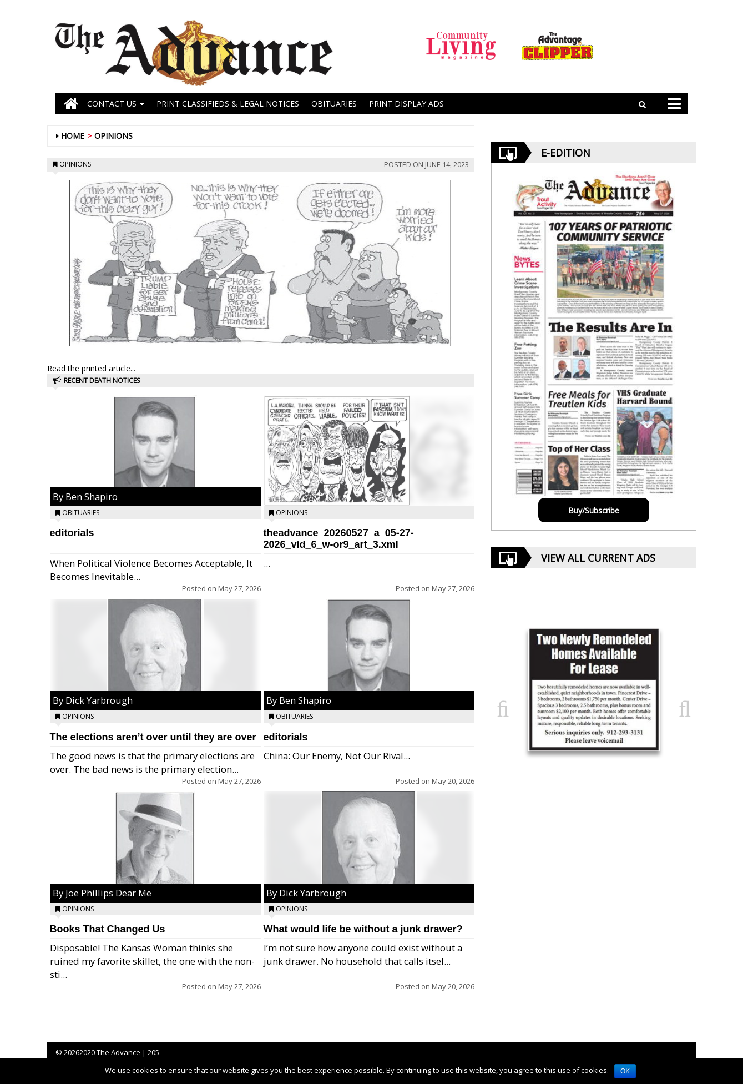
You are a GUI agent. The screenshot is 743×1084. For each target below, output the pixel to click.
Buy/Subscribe (593, 510)
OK (625, 1071)
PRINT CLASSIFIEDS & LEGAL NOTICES (227, 103)
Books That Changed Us (107, 929)
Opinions (113, 135)
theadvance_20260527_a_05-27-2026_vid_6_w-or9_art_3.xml (339, 538)
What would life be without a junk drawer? (363, 929)
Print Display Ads (406, 103)
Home (72, 135)
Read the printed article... (91, 368)
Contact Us (115, 103)
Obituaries (80, 512)
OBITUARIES (334, 103)
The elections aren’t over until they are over (153, 737)
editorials (72, 532)
